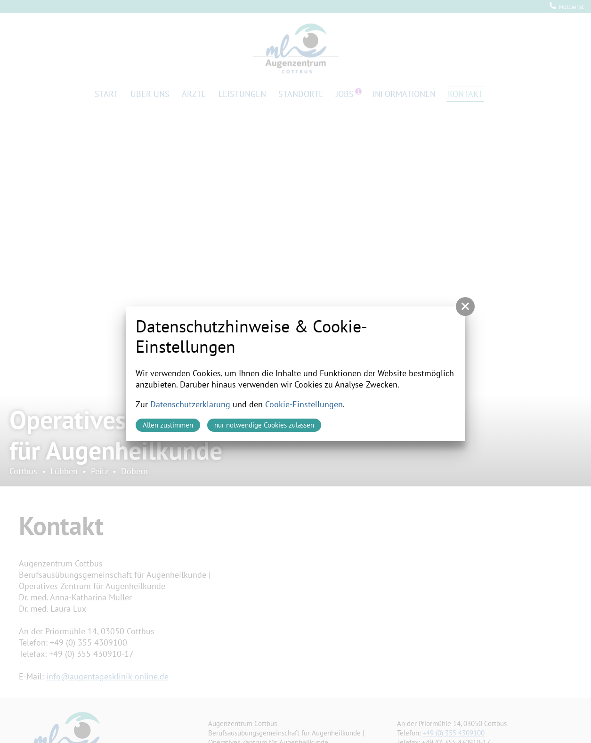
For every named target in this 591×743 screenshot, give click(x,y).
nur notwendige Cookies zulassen (264, 424)
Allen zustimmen (168, 424)
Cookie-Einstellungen (304, 404)
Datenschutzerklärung (190, 404)
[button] (465, 306)
